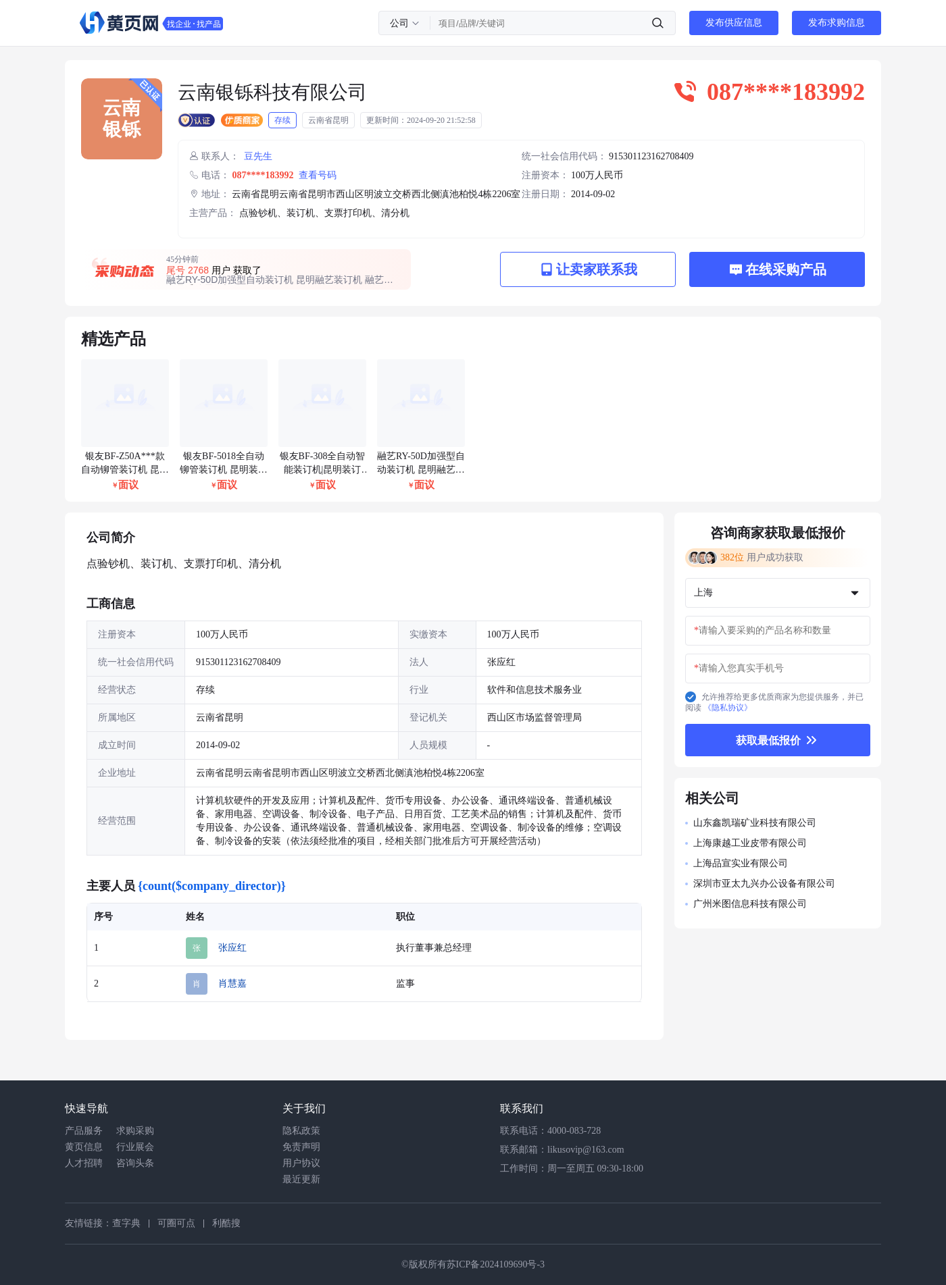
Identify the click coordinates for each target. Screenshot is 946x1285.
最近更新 (301, 1179)
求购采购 (135, 1131)
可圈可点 (176, 1223)
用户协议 (301, 1163)
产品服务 (84, 1131)
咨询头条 (135, 1163)
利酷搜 (226, 1223)
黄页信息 (84, 1147)
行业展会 (135, 1147)
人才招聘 (84, 1163)
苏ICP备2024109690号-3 (496, 1264)
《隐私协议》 (727, 707)
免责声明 (301, 1147)
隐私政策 (301, 1131)
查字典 (126, 1223)
